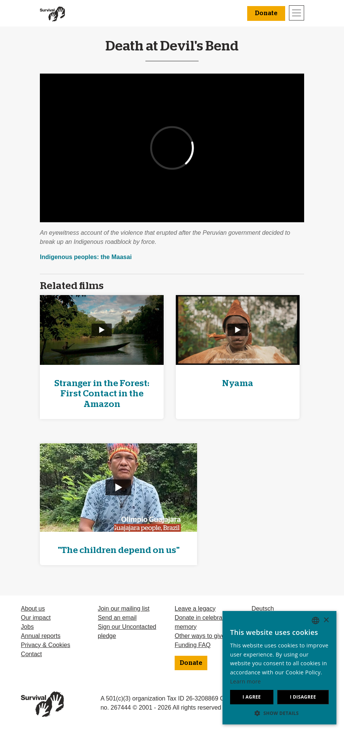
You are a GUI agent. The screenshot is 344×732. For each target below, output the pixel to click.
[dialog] (279, 667)
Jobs (27, 627)
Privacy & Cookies (45, 645)
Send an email (117, 617)
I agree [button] (252, 697)
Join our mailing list (124, 608)
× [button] (326, 620)
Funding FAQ (192, 645)
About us (33, 608)
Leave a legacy (195, 608)
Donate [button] (266, 13)
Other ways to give (200, 636)
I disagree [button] (303, 697)
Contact (31, 654)
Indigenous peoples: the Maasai (86, 257)
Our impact (35, 617)
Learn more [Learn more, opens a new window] (245, 681)
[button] (279, 713)
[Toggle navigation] (296, 12)
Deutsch (263, 608)
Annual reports (40, 636)
